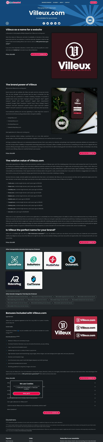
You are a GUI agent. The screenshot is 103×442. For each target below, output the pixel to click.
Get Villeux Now (84, 355)
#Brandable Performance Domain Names (41, 283)
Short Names (9, 418)
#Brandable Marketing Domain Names (69, 279)
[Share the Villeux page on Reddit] (59, 23)
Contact (67, 2)
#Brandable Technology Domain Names (43, 273)
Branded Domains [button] (46, 2)
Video (7, 430)
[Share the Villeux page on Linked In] (55, 23)
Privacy (31, 428)
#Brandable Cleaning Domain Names (61, 276)
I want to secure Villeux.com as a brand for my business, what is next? (26, 382)
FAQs (30, 423)
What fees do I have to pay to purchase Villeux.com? (22, 371)
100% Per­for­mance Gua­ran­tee (36, 233)
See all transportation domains (13, 267)
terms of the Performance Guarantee (23, 407)
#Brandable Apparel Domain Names (67, 273)
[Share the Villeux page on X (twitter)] (47, 23)
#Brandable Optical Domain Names (17, 283)
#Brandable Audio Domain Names (17, 276)
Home (30, 418)
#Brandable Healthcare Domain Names (44, 279)
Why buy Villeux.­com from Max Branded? (18, 360)
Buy (93, 2)
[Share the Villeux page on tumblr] (51, 23)
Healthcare (9, 420)
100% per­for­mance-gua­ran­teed (30, 350)
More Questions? (12, 386)
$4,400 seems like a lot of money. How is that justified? (22, 375)
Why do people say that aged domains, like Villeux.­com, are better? (26, 363)
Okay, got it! (26, 393)
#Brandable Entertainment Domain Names (19, 279)
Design (8, 428)
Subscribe (93, 421)
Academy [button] (55, 2)
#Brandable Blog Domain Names (38, 276)
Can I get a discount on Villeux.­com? (17, 379)
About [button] (61, 2)
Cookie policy (20, 387)
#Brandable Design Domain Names (84, 276)
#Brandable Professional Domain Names (18, 273)
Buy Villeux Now (35, 54)
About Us (31, 420)
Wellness (8, 423)
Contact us (16, 50)
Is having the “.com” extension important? (19, 367)
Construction (9, 425)
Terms (31, 425)
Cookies (31, 430)
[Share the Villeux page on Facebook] (43, 23)
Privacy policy (27, 387)
